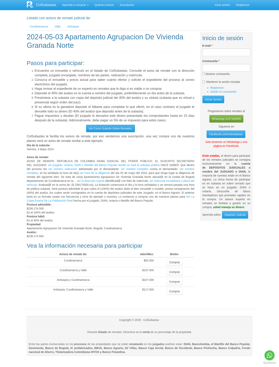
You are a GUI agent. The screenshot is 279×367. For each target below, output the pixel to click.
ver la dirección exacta (91, 180)
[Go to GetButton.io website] (269, 363)
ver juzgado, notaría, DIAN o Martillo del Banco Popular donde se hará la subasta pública (103, 165)
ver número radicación (62, 169)
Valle (58, 26)
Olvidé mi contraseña (223, 91)
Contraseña (210, 61)
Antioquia (73, 26)
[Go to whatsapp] (269, 355)
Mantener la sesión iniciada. (221, 81)
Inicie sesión (222, 5)
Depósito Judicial (235, 214)
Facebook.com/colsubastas (226, 134)
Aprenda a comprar (75, 5)
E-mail (207, 45)
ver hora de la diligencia (95, 173)
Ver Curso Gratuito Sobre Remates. (110, 128)
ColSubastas (46, 5)
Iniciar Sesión (213, 99)
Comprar (174, 262)
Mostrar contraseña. (216, 73)
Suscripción (127, 5)
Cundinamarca (39, 26)
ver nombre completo (134, 169)
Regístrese (242, 5)
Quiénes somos (104, 5)
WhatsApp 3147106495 (226, 118)
